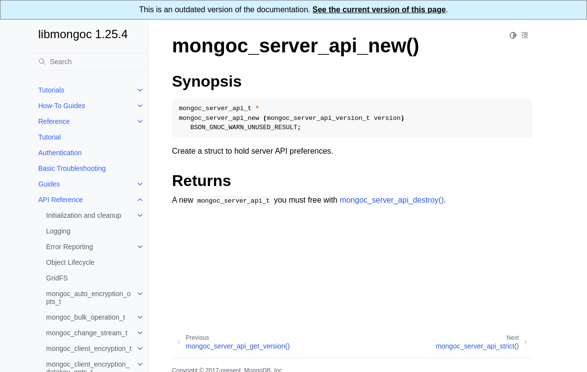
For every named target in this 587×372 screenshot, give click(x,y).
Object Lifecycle (70, 262)
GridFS (57, 278)
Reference (54, 121)
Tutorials (51, 90)
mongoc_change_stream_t (86, 333)
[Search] (89, 61)
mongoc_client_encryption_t (88, 348)
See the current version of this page (379, 9)
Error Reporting (69, 247)
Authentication (60, 153)
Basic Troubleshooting (72, 168)
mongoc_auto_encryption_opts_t (88, 297)
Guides (49, 184)
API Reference (60, 200)
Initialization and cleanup (83, 215)
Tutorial (49, 137)
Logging (58, 231)
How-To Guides (61, 106)
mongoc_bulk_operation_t (85, 317)
